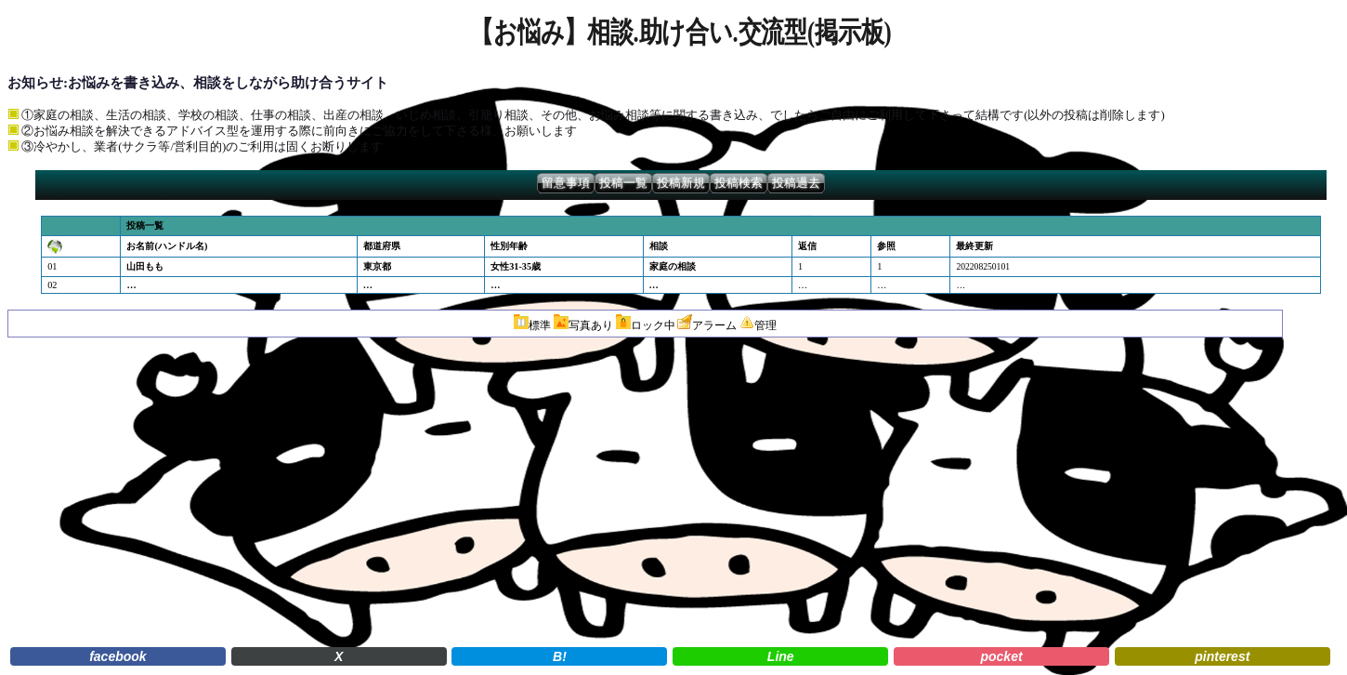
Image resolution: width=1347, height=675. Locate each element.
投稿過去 (796, 183)
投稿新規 (681, 183)
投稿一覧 (623, 183)
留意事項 (566, 183)
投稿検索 (738, 183)
